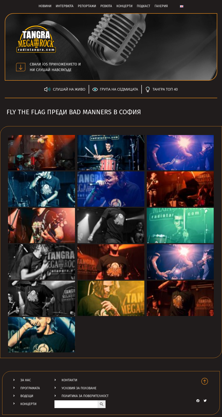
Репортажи (87, 6)
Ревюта (106, 6)
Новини (45, 6)
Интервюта (64, 6)
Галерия (161, 6)
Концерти (124, 6)
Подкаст (143, 6)
